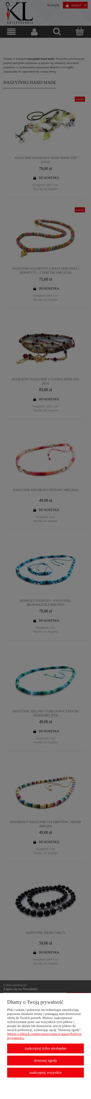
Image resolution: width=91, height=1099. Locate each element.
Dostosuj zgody (45, 1060)
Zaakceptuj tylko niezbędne (45, 1048)
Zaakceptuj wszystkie (45, 1072)
